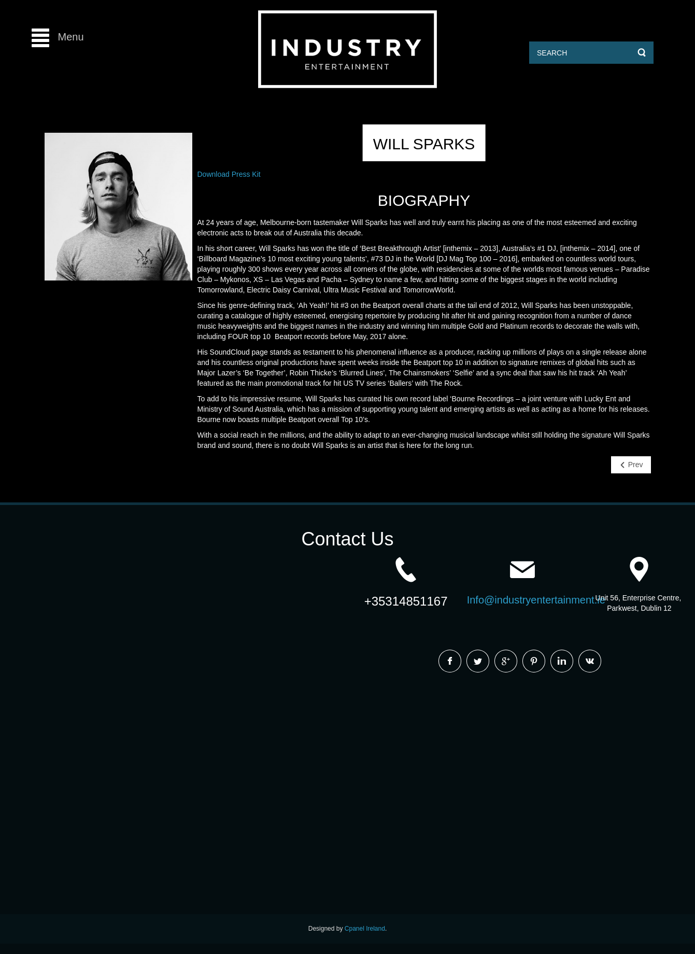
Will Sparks (424, 143)
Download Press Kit (229, 174)
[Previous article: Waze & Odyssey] (631, 464)
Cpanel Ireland (365, 928)
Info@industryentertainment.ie (536, 600)
